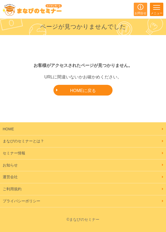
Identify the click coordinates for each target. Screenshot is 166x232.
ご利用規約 (12, 189)
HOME (8, 129)
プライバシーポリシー (21, 201)
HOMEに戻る (83, 90)
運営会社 (10, 177)
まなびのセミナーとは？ (23, 141)
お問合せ (140, 13)
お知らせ (10, 165)
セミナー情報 (14, 153)
